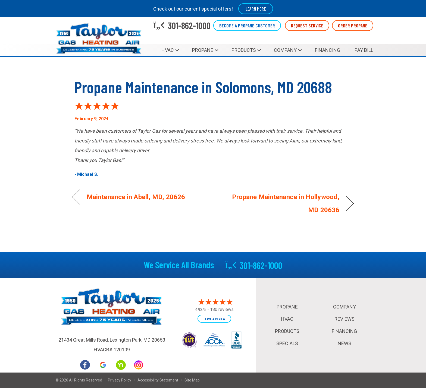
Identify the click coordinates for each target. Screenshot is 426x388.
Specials (287, 343)
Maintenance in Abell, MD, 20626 (136, 197)
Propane (202, 50)
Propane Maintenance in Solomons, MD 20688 (203, 87)
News (344, 343)
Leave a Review (214, 318)
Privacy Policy (119, 380)
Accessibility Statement (157, 380)
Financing (327, 50)
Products (243, 50)
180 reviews (222, 309)
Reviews (344, 319)
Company (285, 50)
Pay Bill (364, 50)
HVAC (167, 50)
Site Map (192, 380)
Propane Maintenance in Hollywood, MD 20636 (280, 203)
